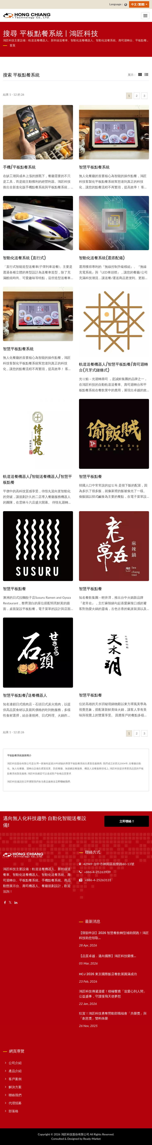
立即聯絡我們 (62, 781)
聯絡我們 (15, 1095)
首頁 (12, 45)
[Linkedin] (15, 902)
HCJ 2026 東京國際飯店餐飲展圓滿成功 (108, 974)
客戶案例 (15, 1079)
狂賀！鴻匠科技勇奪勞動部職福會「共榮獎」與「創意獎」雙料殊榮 (113, 1016)
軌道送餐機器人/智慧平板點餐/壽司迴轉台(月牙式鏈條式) (113, 367)
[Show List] (146, 74)
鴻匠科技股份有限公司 (75, 1134)
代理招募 (15, 1103)
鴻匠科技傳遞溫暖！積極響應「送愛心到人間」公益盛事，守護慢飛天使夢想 (113, 994)
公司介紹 (15, 1063)
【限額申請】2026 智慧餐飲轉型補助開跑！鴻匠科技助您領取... (114, 935)
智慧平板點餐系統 (94, 167)
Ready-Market (92, 1138)
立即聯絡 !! (126, 821)
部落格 (13, 1111)
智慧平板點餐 (90, 476)
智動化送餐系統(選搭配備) (102, 258)
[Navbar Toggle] (145, 15)
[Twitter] (10, 902)
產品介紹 (15, 1071)
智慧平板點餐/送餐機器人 (25, 695)
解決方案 (15, 1087)
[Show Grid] (140, 74)
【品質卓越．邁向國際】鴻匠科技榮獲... (107, 956)
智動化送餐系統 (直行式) (24, 258)
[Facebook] (5, 902)
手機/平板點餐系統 (19, 167)
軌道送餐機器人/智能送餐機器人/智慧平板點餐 (37, 479)
